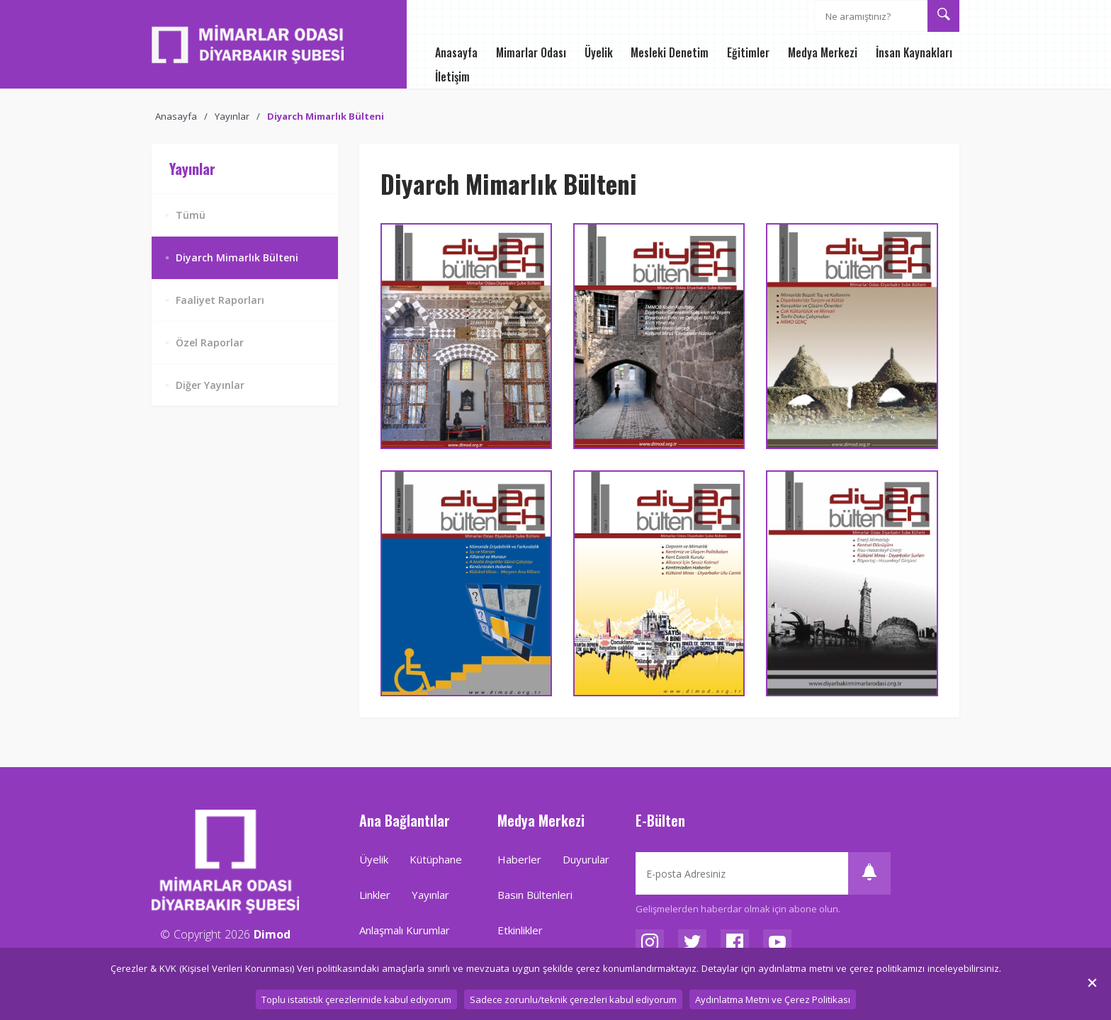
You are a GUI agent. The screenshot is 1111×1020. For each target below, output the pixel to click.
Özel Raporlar (210, 342)
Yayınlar (232, 116)
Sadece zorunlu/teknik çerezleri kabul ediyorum (573, 999)
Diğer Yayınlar (210, 385)
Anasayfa (176, 116)
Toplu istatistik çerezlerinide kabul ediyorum (356, 999)
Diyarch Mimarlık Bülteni (325, 116)
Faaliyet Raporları (220, 300)
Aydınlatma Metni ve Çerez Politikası (772, 999)
